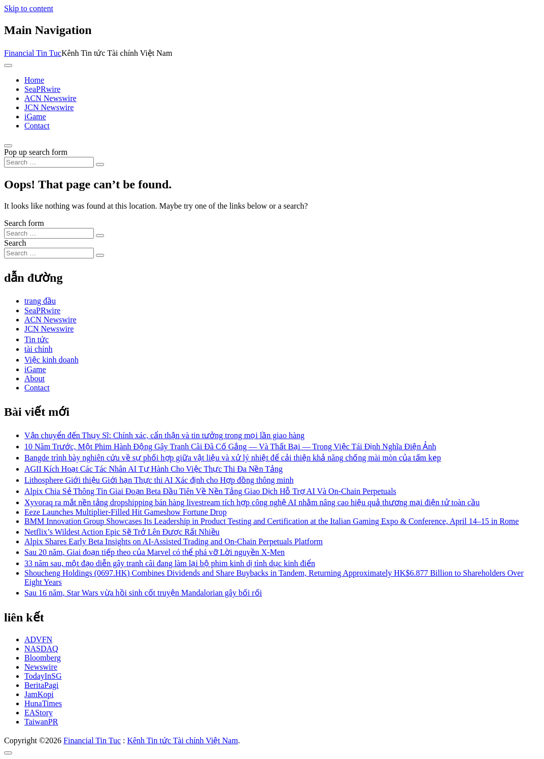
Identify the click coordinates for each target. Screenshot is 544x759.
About (34, 378)
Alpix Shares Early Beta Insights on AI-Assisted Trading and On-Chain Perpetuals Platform (173, 541)
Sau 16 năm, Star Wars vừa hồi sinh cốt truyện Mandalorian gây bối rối (143, 592)
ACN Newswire (50, 98)
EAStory (38, 712)
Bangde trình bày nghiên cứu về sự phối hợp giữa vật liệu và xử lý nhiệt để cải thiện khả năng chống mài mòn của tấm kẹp (232, 457)
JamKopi (39, 694)
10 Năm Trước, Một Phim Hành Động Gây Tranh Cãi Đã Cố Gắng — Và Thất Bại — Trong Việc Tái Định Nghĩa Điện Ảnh (230, 446)
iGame (35, 116)
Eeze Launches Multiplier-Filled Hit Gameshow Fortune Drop (125, 512)
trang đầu (40, 300)
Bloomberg (42, 657)
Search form (24, 223)
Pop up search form (35, 152)
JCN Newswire (49, 107)
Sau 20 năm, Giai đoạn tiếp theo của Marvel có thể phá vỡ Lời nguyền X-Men (154, 552)
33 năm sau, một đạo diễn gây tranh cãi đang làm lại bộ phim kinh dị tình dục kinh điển (169, 563)
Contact (37, 125)
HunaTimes (43, 703)
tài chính (38, 349)
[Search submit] (100, 164)
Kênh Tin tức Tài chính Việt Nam (182, 740)
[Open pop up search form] (8, 145)
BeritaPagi (41, 685)
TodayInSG (43, 676)
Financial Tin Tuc (32, 53)
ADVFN (38, 639)
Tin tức (36, 339)
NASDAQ (41, 648)
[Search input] (49, 162)
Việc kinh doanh (51, 359)
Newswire (40, 667)
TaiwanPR (41, 721)
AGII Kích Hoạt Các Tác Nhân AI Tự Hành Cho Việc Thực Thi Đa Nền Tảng (153, 469)
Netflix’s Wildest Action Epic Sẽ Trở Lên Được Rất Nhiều (122, 531)
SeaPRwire (42, 89)
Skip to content (28, 8)
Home (34, 80)
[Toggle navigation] (8, 65)
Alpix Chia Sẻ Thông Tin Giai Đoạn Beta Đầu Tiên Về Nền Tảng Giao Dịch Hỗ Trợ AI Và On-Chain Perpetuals (210, 491)
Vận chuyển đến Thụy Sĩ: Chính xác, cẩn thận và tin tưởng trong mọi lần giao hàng (164, 435)
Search (15, 243)
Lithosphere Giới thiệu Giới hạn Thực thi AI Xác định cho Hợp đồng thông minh (158, 480)
